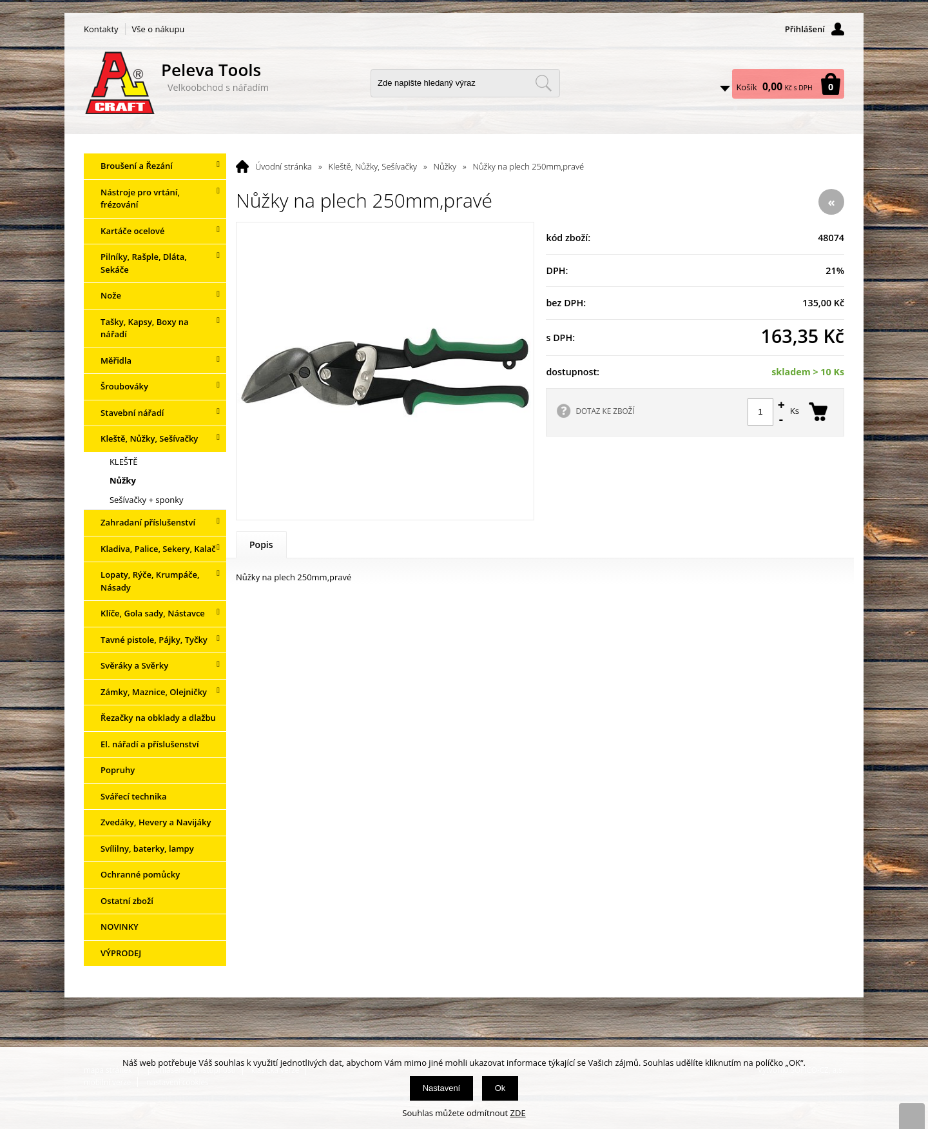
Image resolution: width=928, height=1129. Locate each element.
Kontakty (101, 29)
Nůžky (445, 166)
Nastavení (442, 1088)
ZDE (518, 1113)
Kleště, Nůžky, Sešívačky (373, 166)
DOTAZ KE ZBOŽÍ (604, 411)
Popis (261, 544)
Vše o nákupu (158, 29)
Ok (500, 1088)
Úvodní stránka (283, 166)
